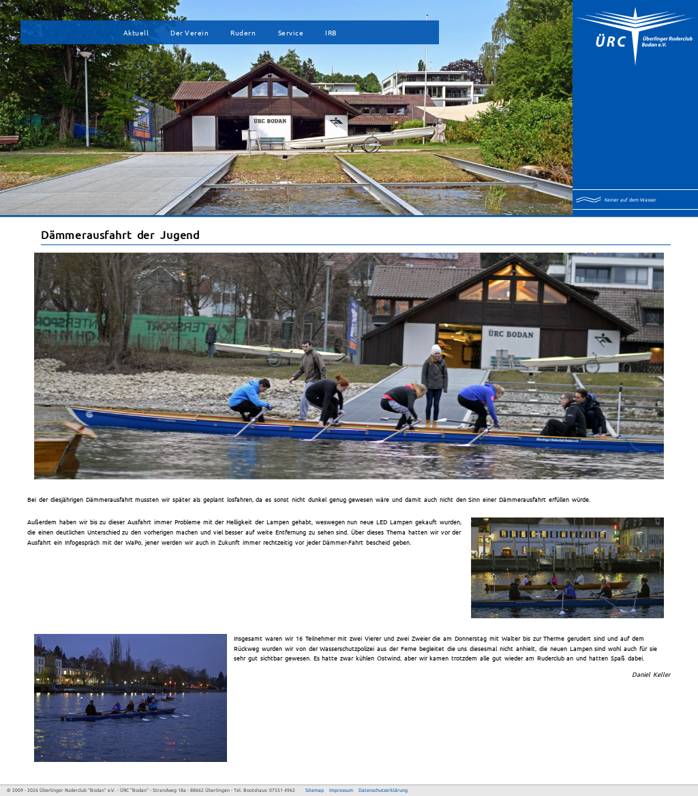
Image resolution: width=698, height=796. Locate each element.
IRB (331, 32)
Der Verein (189, 32)
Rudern (243, 32)
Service (291, 32)
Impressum (341, 790)
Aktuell (136, 32)
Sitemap (314, 790)
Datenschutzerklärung (383, 790)
